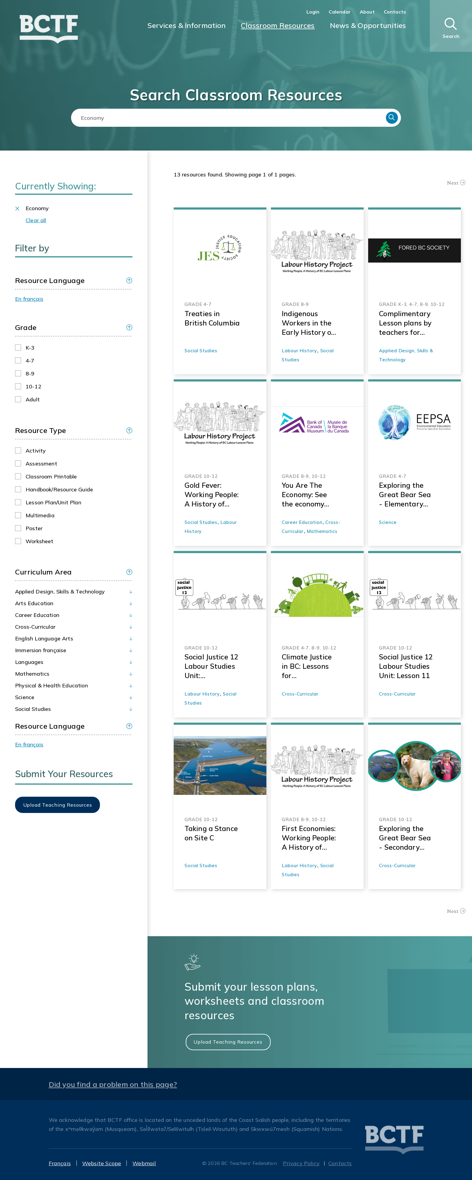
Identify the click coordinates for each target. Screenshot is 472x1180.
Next (453, 182)
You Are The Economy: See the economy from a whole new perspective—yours (309, 495)
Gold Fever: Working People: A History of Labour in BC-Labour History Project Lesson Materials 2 (212, 495)
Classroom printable (51, 476)
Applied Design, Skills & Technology (60, 591)
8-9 (30, 373)
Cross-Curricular (35, 626)
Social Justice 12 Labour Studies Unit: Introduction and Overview (212, 666)
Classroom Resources (278, 25)
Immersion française (40, 650)
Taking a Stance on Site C (211, 833)
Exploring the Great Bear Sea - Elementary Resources (405, 495)
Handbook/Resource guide (59, 489)
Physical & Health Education (51, 685)
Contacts (395, 12)
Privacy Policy (301, 1163)
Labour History (299, 350)
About (367, 12)
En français (29, 298)
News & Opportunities (368, 25)
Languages (29, 661)
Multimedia (40, 515)
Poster (34, 528)
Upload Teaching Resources (228, 1042)
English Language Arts (44, 638)
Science (24, 697)
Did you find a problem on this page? (113, 1084)
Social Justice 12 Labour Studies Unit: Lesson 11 (406, 666)
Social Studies (33, 708)
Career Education (37, 615)
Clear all (36, 220)
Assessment (41, 463)
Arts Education (34, 603)
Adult (33, 399)
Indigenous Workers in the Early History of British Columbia (309, 323)
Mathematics (32, 673)
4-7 (30, 360)
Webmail (144, 1163)
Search (392, 118)
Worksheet (40, 541)
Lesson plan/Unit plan (53, 502)
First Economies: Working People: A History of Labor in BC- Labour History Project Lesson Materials (309, 838)
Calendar (340, 12)
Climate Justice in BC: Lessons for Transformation (308, 666)
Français (60, 1163)
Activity (36, 450)
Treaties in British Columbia (212, 318)
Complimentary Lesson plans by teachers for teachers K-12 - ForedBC (405, 323)
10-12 (33, 386)
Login (313, 12)
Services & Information (187, 25)
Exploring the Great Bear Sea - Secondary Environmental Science (405, 838)
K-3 (30, 347)
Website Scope (101, 1163)
